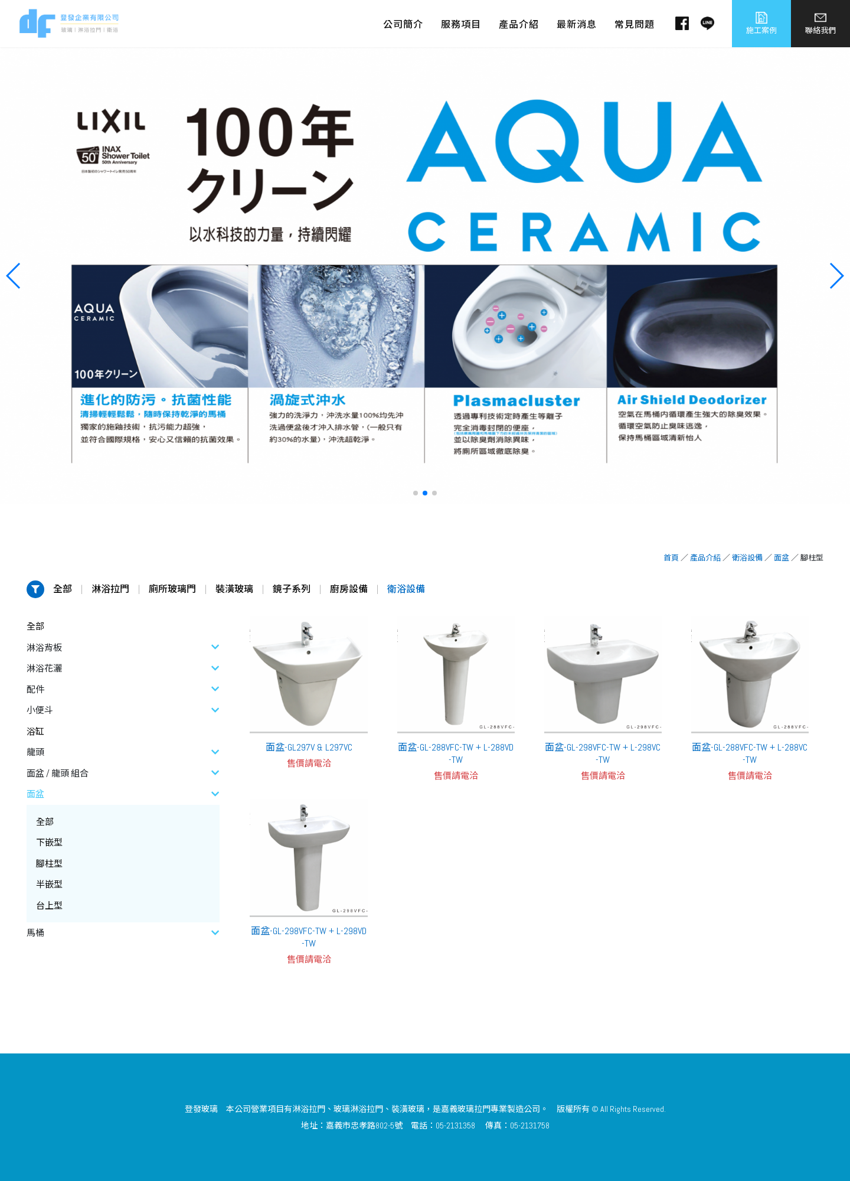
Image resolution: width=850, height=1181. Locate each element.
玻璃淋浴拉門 (358, 1109)
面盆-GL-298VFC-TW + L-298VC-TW (603, 753)
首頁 (671, 558)
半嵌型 (49, 884)
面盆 (781, 558)
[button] (415, 493)
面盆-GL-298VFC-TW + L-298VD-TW (309, 937)
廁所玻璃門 (172, 589)
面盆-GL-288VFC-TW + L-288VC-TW (750, 753)
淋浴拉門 (110, 589)
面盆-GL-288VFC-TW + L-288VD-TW (456, 753)
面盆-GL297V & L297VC (309, 747)
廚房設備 (349, 589)
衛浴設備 (747, 558)
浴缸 (35, 731)
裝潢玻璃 (234, 589)
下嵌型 (49, 842)
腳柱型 (49, 863)
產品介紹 (705, 558)
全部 (62, 589)
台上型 (49, 905)
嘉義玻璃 (457, 1109)
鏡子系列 (291, 589)
